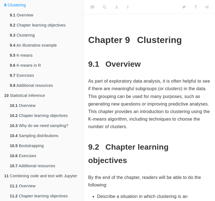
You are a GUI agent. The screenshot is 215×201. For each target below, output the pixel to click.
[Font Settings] (117, 7)
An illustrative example (33, 45)
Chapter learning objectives (38, 25)
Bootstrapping (27, 145)
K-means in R (25, 65)
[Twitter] (184, 7)
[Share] (207, 7)
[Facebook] (195, 7)
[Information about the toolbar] (128, 7)
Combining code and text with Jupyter (40, 176)
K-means (21, 55)
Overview (21, 15)
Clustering (15, 5)
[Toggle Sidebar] (92, 7)
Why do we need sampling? (39, 125)
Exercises (22, 75)
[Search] (105, 7)
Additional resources (31, 85)
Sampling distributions (34, 135)
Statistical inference (24, 95)
